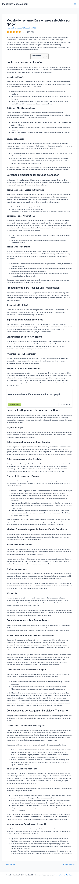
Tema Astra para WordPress (64, 875)
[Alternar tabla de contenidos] (44, 56)
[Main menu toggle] (75, 4)
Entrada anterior (8, 864)
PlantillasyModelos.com (15, 4)
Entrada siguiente (70, 864)
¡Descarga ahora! (14, 404)
